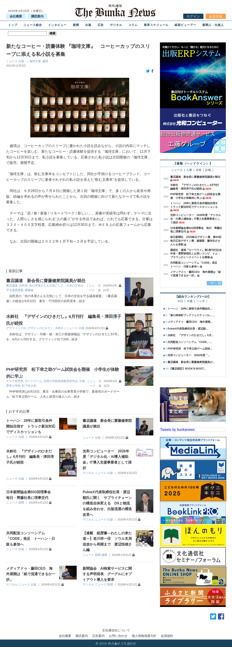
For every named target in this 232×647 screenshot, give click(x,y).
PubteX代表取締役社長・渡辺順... (188, 328)
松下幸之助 (29, 385)
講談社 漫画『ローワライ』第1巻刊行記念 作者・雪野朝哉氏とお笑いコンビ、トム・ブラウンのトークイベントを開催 (197, 253)
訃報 (208, 170)
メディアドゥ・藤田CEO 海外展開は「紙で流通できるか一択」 (30, 574)
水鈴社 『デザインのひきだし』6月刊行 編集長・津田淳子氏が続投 (30, 456)
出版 (88, 25)
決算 (198, 170)
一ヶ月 (200, 301)
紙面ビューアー (185, 25)
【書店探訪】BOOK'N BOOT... (187, 368)
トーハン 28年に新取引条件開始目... (190, 308)
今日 (180, 301)
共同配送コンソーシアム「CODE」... (190, 342)
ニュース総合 (33, 25)
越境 (45, 61)
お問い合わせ (118, 636)
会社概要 (16, 16)
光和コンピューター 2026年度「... (189, 355)
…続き (80, 301)
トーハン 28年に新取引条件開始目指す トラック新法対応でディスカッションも (30, 426)
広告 (101, 25)
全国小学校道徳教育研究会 (61, 381)
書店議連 (12, 285)
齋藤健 (29, 290)
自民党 (23, 285)
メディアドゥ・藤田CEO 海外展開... (190, 321)
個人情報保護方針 (144, 636)
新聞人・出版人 (213, 25)
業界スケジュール (156, 25)
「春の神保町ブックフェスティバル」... (191, 315)
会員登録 (215, 16)
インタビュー (57, 25)
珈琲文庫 (35, 61)
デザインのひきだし (40, 328)
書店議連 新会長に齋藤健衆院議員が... (191, 362)
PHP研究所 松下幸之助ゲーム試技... (190, 348)
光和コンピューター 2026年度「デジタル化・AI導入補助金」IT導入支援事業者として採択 (195, 219)
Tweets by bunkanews (177, 429)
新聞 (76, 25)
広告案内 (98, 636)
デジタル (116, 25)
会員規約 (167, 636)
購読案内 (37, 16)
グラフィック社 (16, 328)
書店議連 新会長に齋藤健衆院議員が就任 (45, 280)
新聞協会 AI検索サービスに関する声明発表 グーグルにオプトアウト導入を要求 (107, 574)
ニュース (12, 61)
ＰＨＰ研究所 (14, 381)
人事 (189, 170)
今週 (189, 301)
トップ (12, 25)
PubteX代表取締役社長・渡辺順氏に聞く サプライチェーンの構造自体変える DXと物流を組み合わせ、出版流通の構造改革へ (107, 503)
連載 (104, 554)
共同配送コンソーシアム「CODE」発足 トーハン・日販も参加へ (30, 538)
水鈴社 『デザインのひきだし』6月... (191, 335)
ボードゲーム (33, 381)
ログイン (193, 16)
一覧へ (212, 283)
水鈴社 (59, 328)
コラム (133, 25)
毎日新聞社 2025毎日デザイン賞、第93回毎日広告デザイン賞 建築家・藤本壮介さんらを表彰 (195, 241)
